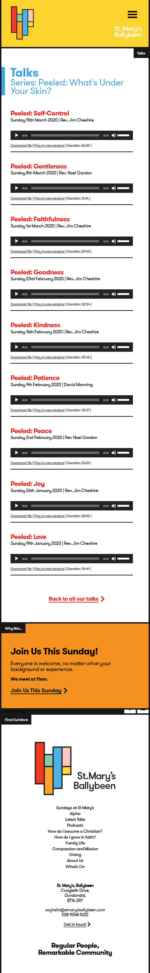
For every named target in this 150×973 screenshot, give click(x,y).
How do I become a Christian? (75, 831)
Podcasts (75, 825)
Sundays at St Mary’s (75, 807)
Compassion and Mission (75, 848)
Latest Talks (75, 819)
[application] (72, 135)
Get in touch (75, 924)
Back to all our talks (73, 599)
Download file (21, 145)
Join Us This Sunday (36, 691)
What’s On (75, 866)
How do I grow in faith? (75, 837)
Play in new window (49, 145)
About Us (75, 860)
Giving (75, 854)
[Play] (16, 135)
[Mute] (113, 135)
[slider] (65, 135)
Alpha (75, 813)
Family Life (75, 843)
